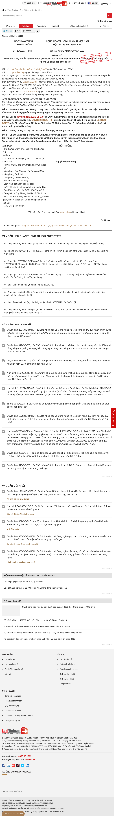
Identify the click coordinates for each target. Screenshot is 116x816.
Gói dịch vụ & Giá (76, 3)
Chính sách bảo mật (13, 711)
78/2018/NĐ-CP (30, 82)
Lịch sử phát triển (12, 664)
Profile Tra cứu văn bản (14, 669)
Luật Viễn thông (17, 72)
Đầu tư (10, 514)
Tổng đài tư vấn (66, 684)
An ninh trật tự (13, 499)
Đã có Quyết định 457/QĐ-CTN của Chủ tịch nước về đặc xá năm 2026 (35, 620)
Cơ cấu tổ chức (13, 544)
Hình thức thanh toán (13, 701)
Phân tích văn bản (67, 664)
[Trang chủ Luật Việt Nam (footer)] (57, 730)
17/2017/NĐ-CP (30, 91)
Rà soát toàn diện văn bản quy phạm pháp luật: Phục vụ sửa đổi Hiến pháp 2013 (39, 639)
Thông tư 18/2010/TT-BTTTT (34, 226)
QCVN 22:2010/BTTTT (42, 120)
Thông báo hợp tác (12, 720)
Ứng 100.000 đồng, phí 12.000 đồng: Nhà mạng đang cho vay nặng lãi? (35, 588)
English (93, 3)
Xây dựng (30, 514)
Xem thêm (107, 477)
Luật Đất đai (42, 811)
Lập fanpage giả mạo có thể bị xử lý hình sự (23, 581)
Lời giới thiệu (10, 659)
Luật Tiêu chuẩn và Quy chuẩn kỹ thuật (28, 69)
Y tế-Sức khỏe (13, 529)
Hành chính (11, 562)
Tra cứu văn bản (66, 659)
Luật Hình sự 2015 (56, 811)
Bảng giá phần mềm (13, 696)
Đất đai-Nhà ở (19, 514)
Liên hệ (8, 674)
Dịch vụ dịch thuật (67, 674)
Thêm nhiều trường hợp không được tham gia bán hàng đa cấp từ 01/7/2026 (37, 626)
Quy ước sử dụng (12, 706)
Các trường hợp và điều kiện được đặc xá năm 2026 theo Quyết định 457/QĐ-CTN (58, 607)
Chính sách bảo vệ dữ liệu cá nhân (19, 715)
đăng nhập (65, 212)
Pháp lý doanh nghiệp (69, 669)
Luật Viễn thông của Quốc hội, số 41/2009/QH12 (31, 285)
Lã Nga (105, 220)
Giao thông (24, 499)
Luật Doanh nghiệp (28, 811)
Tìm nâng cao (104, 21)
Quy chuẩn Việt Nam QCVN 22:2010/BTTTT (70, 226)
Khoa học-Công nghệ (29, 544)
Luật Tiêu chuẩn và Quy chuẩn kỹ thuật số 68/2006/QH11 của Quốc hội (42, 302)
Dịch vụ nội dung (67, 679)
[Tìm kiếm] (109, 15)
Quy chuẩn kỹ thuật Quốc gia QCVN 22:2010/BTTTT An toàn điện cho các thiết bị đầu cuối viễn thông (56, 244)
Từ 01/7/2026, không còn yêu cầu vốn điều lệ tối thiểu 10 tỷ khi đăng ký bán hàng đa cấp (43, 633)
